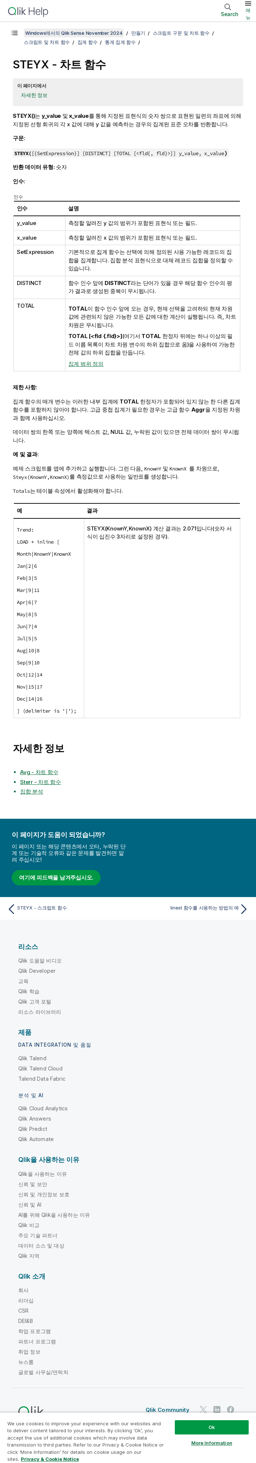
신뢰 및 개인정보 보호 (43, 1194)
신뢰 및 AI (29, 1204)
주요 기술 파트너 (37, 1235)
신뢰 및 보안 (32, 1184)
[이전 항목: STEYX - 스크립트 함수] (65, 909)
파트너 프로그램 (37, 1341)
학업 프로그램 (34, 1331)
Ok (211, 1427)
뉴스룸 (26, 1362)
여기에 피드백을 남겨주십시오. (56, 877)
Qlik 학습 (28, 991)
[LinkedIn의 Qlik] (216, 1409)
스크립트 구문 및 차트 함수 (181, 33)
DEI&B (25, 1321)
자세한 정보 (34, 95)
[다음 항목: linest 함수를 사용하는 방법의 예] (191, 909)
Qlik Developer (37, 971)
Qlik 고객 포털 (35, 1001)
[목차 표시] (14, 33)
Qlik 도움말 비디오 (40, 960)
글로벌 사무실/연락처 (43, 1372)
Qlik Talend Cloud (40, 1068)
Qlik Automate (36, 1139)
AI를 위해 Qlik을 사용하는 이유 (54, 1215)
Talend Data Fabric (41, 1079)
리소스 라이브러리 (39, 1012)
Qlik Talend (32, 1058)
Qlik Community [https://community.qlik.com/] (167, 1409)
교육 (23, 981)
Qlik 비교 (28, 1225)
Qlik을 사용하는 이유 (42, 1174)
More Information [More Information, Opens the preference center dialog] (211, 1443)
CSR (23, 1311)
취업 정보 (29, 1351)
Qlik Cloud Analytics (43, 1108)
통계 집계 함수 (120, 42)
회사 (23, 1290)
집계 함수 (88, 42)
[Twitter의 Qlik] (203, 1409)
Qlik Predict (32, 1129)
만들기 (138, 33)
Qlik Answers (34, 1118)
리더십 (26, 1300)
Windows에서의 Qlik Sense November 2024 (73, 33)
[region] (128, 1437)
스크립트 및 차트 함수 (47, 42)
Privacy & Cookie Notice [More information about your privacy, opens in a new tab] (50, 1459)
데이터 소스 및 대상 (41, 1245)
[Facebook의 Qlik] (230, 1409)
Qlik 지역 (28, 1256)
